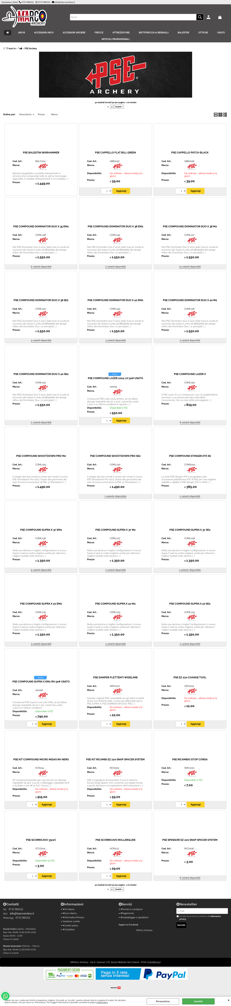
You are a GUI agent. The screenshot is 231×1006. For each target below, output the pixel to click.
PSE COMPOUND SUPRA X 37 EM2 (41, 529)
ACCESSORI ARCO (44, 32)
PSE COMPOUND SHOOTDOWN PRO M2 (41, 455)
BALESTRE (183, 32)
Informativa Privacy (73, 917)
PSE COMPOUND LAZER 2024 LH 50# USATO (115, 378)
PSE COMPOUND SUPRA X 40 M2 (115, 603)
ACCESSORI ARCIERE (74, 32)
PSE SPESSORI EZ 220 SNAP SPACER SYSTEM (190, 839)
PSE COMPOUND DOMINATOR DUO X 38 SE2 (41, 300)
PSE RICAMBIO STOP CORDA (190, 759)
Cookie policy (102, 1002)
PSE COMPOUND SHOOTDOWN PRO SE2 (115, 455)
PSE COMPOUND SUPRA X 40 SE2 (189, 603)
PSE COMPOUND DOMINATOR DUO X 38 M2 (190, 226)
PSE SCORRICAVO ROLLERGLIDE (115, 839)
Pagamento (127, 913)
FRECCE (99, 32)
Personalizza (163, 1001)
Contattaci (69, 929)
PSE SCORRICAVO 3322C (41, 839)
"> (20, 48)
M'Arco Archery (144, 930)
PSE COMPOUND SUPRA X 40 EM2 (41, 603)
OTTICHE (203, 32)
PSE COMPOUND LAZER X (190, 374)
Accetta (198, 1001)
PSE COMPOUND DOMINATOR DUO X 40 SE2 (41, 374)
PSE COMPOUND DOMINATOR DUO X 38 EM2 (115, 226)
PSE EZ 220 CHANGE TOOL (189, 677)
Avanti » (119, 107)
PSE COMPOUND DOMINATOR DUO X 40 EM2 (115, 300)
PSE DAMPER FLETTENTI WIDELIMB (115, 677)
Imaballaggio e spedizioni (134, 917)
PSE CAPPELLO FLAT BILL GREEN (115, 152)
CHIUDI (228, 999)
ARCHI (21, 32)
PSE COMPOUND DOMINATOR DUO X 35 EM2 (41, 226)
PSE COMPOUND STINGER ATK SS (190, 455)
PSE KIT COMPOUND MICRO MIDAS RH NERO (41, 759)
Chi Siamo (69, 909)
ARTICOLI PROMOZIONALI (115, 39)
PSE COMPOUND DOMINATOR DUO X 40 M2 (190, 300)
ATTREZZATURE (121, 32)
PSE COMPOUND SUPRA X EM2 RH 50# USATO (41, 681)
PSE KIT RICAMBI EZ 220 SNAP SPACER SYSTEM (115, 759)
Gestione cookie (71, 921)
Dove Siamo (70, 913)
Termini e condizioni (132, 909)
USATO (221, 32)
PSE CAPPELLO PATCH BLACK (189, 152)
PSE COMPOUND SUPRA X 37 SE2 (189, 529)
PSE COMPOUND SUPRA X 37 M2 (115, 529)
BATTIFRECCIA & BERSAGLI (154, 32)
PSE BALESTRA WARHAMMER (41, 152)
